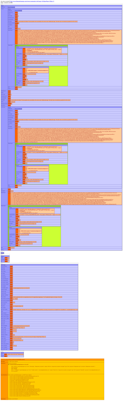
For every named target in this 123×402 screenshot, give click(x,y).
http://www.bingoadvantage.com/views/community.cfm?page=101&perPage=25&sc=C (32, 1)
